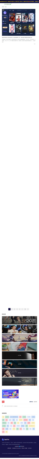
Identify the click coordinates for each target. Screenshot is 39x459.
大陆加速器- (14, 448)
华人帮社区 (30, 448)
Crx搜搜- (26, 448)
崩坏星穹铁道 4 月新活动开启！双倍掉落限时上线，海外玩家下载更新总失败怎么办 (17, 37)
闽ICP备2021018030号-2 (33, 455)
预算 (6, 431)
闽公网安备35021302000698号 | (25, 455)
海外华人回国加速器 (8, 453)
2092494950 (22, 446)
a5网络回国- (9, 448)
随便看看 (35, 401)
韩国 (3, 431)
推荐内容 (31, 401)
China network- (18, 448)
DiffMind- (23, 448)
